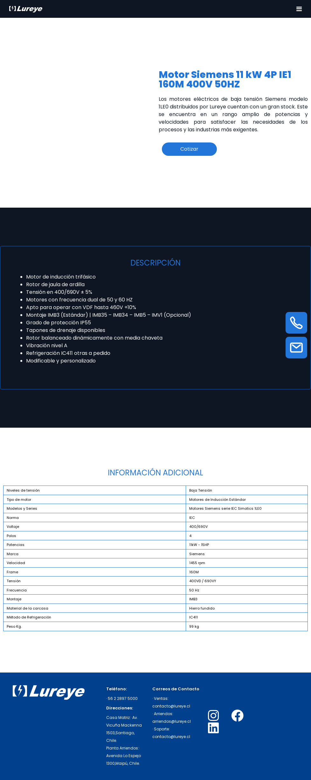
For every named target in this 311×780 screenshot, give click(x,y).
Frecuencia (17, 590)
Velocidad (16, 562)
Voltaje (13, 526)
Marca (12, 553)
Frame (12, 572)
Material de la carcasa (27, 608)
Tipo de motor (19, 499)
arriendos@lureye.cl (171, 721)
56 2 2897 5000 (123, 698)
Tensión (14, 580)
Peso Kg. (14, 626)
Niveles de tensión (23, 490)
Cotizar (189, 149)
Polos (11, 535)
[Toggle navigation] (299, 9)
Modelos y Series (22, 508)
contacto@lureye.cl (171, 706)
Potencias (15, 544)
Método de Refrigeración (29, 617)
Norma (13, 517)
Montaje (14, 599)
